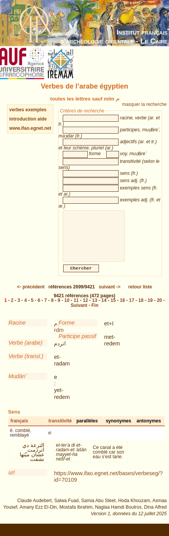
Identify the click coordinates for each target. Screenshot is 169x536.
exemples (36, 109)
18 (140, 308)
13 (94, 308)
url (11, 480)
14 (103, 308)
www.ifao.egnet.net (30, 128)
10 (66, 308)
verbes (16, 109)
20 (159, 308)
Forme (67, 330)
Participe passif (77, 344)
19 (149, 308)
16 (122, 308)
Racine (17, 330)
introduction (23, 119)
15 (112, 308)
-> (109, 294)
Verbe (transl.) (26, 364)
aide (42, 119)
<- (31, 294)
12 (85, 308)
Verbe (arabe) (25, 350)
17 (131, 308)
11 (76, 308)
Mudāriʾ (17, 384)
